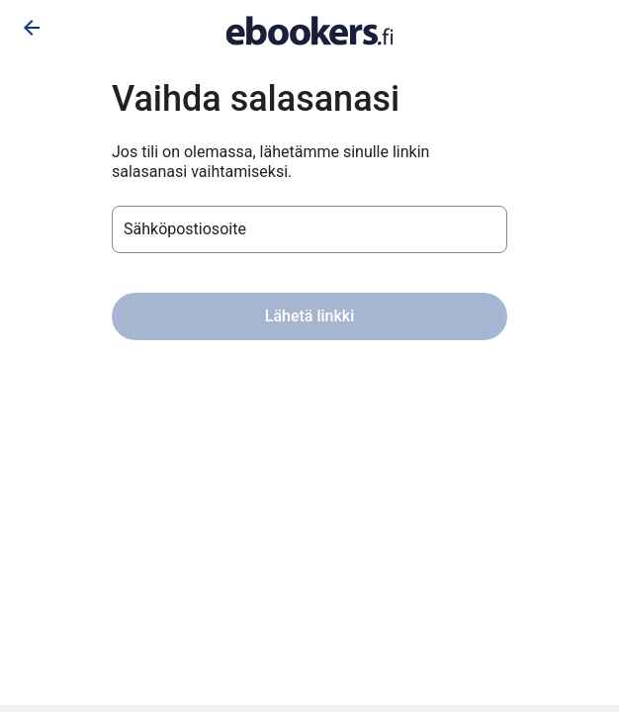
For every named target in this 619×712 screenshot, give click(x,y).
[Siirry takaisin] (31, 27)
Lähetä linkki (309, 316)
